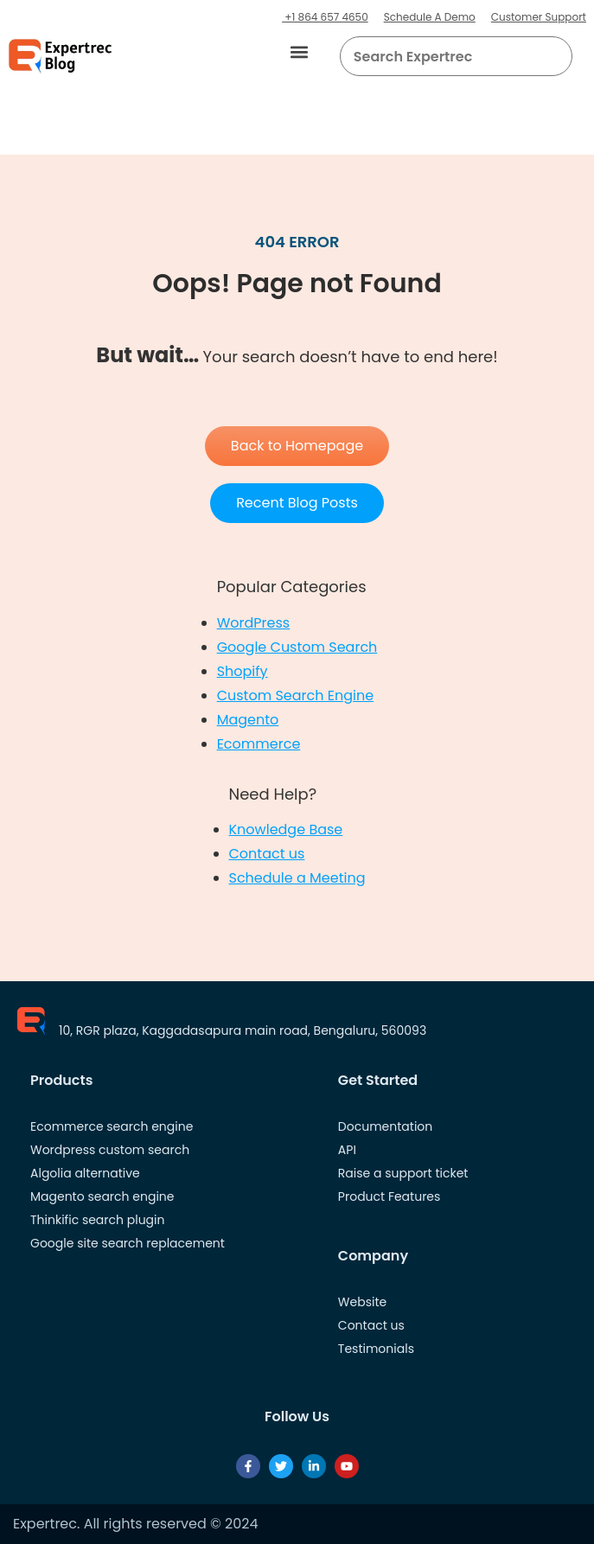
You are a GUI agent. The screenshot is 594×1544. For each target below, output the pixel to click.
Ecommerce (259, 744)
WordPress (254, 623)
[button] (299, 52)
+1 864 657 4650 (325, 17)
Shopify (242, 671)
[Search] (552, 56)
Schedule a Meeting (297, 878)
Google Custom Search (297, 647)
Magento (248, 720)
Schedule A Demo (430, 17)
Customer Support (538, 17)
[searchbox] (441, 56)
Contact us (267, 854)
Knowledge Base (286, 829)
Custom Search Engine (295, 695)
